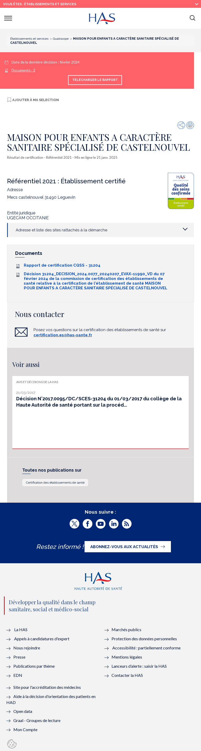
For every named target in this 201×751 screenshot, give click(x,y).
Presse (19, 656)
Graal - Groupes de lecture (36, 720)
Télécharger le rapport (95, 80)
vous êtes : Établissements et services (39, 4)
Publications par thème (34, 666)
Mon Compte (25, 729)
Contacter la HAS (127, 675)
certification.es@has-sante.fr (63, 335)
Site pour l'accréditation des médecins (47, 687)
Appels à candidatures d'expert (41, 638)
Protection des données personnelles (144, 638)
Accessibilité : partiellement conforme (146, 647)
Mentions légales (126, 656)
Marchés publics (126, 629)
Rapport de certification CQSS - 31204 (62, 265)
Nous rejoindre (26, 647)
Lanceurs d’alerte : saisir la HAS (139, 666)
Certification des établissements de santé (55, 482)
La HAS (20, 629)
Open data (22, 711)
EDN (17, 675)
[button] (192, 18)
